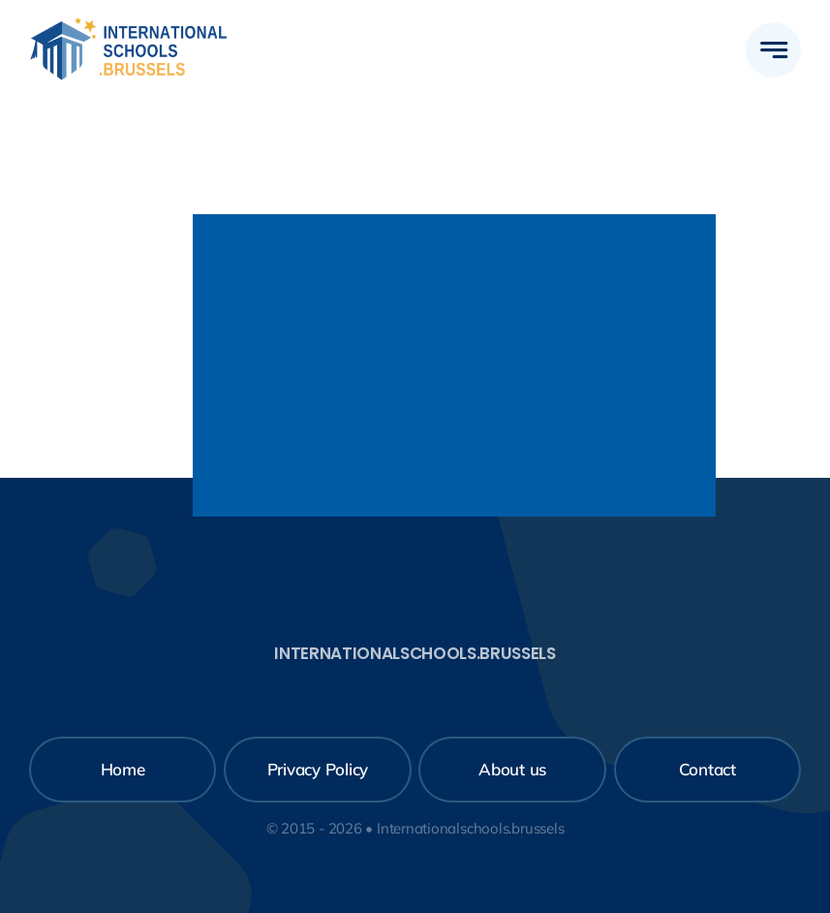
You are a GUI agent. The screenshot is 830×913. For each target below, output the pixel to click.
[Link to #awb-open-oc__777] (773, 50)
